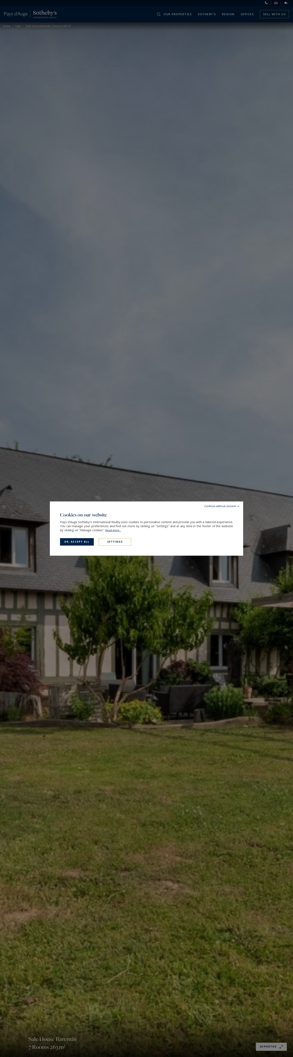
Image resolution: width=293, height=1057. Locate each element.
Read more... (113, 530)
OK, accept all (77, 541)
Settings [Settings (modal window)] (115, 541)
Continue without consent (220, 506)
